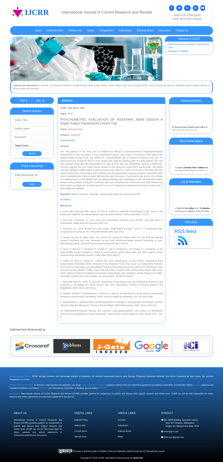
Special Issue (80, 436)
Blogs (120, 436)
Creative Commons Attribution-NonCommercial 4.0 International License (132, 451)
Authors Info (80, 425)
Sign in (24, 100)
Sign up (40, 100)
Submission (123, 425)
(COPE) (196, 385)
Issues (90, 30)
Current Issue (80, 431)
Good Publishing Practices (93, 385)
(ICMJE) (102, 388)
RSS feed (191, 237)
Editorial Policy (81, 420)
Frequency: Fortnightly (178, 51)
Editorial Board (124, 431)
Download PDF (67, 140)
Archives (122, 420)
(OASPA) (44, 388)
